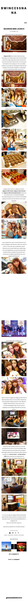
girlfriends (21, 535)
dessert (16, 535)
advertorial (11, 535)
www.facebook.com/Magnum (13, 524)
